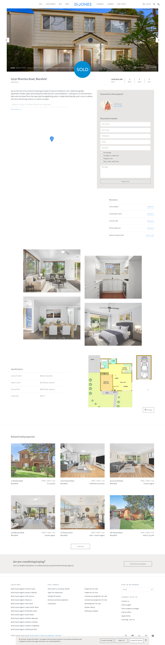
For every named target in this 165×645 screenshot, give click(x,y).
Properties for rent (91, 592)
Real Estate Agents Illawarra (21, 600)
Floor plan (152, 68)
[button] (41, 4)
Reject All (121, 640)
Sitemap (58, 635)
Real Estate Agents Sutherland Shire (24, 629)
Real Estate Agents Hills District (22, 596)
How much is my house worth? (59, 589)
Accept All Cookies (136, 640)
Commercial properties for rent (96, 600)
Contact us (125, 601)
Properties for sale (91, 589)
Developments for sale (93, 603)
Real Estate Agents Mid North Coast (24, 611)
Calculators (52, 603)
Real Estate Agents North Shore (22, 615)
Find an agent (126, 605)
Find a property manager (130, 608)
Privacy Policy (34, 635)
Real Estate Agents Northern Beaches (24, 618)
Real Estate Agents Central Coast (23, 589)
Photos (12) (140, 68)
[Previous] (7, 40)
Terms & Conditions (47, 635)
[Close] (146, 640)
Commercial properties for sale (96, 596)
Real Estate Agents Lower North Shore (25, 607)
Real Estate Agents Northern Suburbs (24, 622)
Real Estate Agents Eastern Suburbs (24, 592)
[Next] (158, 40)
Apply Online (125, 616)
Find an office (126, 612)
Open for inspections (55, 592)
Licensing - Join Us (127, 619)
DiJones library (90, 607)
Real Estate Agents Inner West (22, 603)
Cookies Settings (106, 640)
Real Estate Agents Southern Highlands (25, 626)
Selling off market (54, 596)
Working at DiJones (91, 611)
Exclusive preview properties (58, 600)
